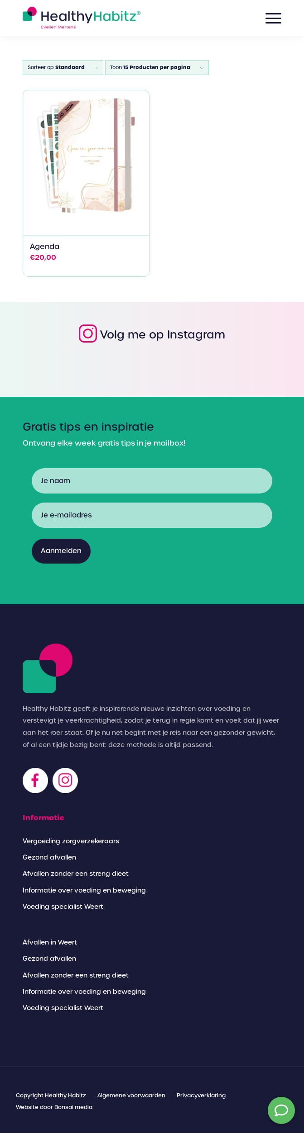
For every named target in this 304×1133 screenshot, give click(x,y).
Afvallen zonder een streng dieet (76, 874)
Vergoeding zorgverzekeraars (71, 841)
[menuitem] (51, 1095)
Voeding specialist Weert (63, 907)
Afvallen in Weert (50, 942)
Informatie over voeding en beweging (84, 890)
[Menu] (268, 18)
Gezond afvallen (49, 857)
